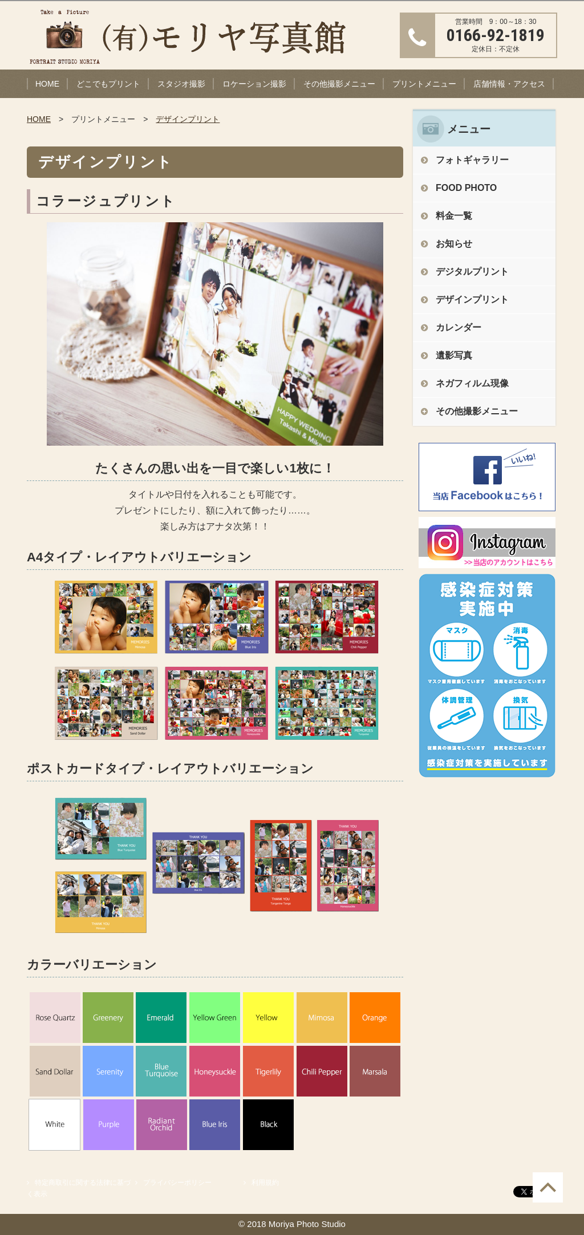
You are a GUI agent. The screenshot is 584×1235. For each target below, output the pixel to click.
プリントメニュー (424, 83)
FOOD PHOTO (466, 188)
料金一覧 (454, 216)
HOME (47, 83)
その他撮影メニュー (339, 83)
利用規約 (265, 1183)
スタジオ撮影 (181, 83)
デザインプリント (188, 119)
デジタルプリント (472, 271)
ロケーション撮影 (254, 83)
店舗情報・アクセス (509, 83)
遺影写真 (454, 355)
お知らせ (454, 243)
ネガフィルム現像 (472, 383)
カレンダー (458, 327)
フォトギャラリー (472, 160)
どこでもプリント (108, 83)
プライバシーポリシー (177, 1183)
